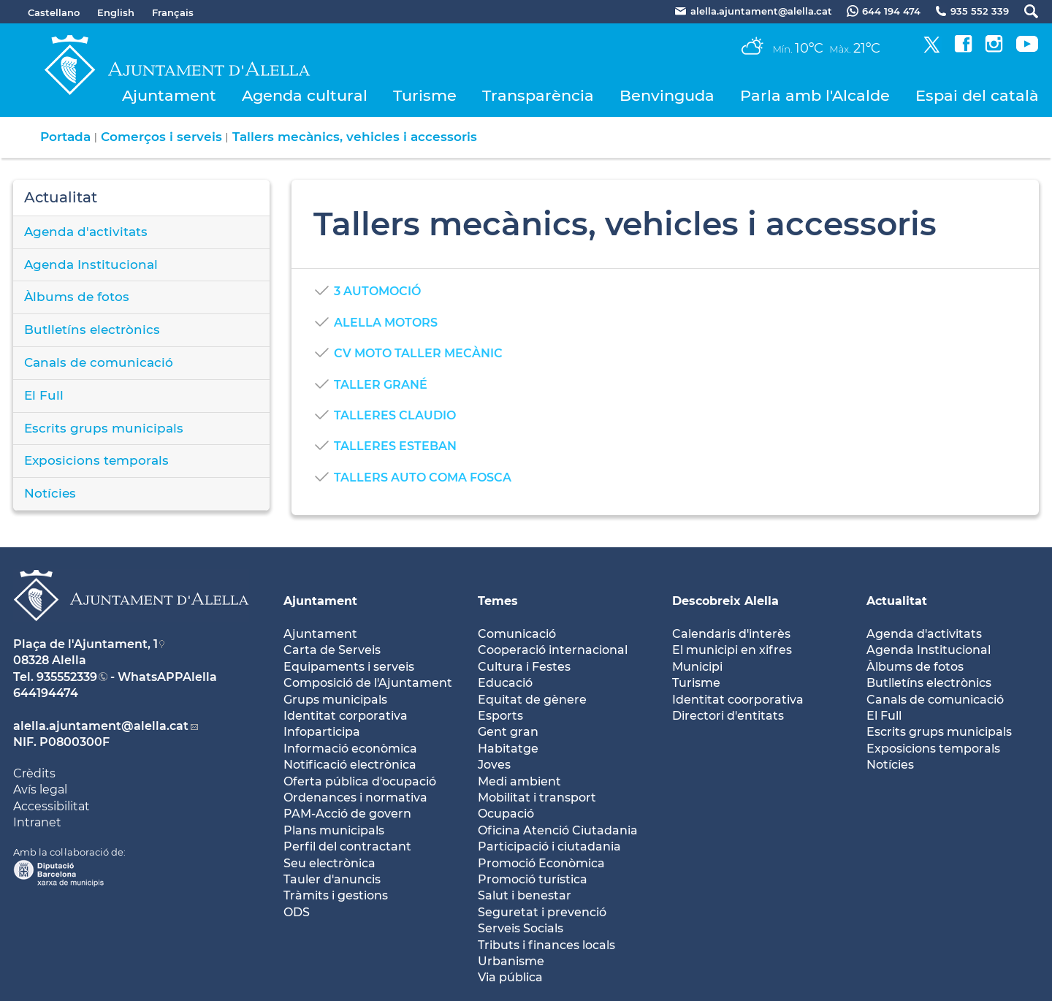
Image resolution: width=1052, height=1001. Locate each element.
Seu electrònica (329, 863)
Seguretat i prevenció (542, 912)
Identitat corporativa (345, 716)
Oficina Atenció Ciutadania (558, 830)
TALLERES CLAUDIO (395, 415)
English (115, 12)
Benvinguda (667, 95)
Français (173, 12)
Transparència (538, 95)
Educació (505, 683)
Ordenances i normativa (355, 797)
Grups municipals (335, 700)
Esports (500, 716)
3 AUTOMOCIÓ (377, 291)
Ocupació (506, 814)
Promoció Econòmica (541, 863)
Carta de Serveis (332, 650)
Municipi (697, 667)
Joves (494, 765)
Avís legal (40, 789)
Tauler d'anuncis (332, 879)
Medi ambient (519, 781)
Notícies (50, 493)
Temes (498, 601)
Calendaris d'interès (731, 634)
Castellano (54, 12)
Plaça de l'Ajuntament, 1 (85, 644)
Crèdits (34, 773)
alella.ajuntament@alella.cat (100, 726)
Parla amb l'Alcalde (815, 95)
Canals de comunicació (98, 362)
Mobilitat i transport (537, 797)
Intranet (37, 822)
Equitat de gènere (532, 700)
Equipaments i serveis (348, 667)
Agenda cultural (304, 95)
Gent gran (508, 732)
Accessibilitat (51, 806)
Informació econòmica (350, 748)
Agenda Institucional (91, 264)
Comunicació (517, 634)
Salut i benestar (524, 895)
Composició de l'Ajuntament (367, 683)
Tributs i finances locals (546, 945)
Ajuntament (169, 95)
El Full (44, 395)
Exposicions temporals (96, 460)
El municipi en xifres (732, 650)
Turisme (425, 95)
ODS (296, 912)
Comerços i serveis (161, 136)
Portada (65, 136)
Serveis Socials (520, 928)
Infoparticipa (321, 732)
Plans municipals (333, 830)
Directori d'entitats (728, 716)
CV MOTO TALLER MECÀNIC (418, 353)
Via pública (510, 977)
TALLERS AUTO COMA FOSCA (422, 477)
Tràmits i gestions (335, 895)
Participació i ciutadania (549, 846)
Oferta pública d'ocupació (359, 781)
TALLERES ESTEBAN (395, 446)
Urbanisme (511, 961)
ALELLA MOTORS (386, 323)
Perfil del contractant (347, 846)
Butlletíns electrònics (92, 329)
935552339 (67, 677)
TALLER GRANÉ (380, 385)
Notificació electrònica (349, 765)
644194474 (45, 693)
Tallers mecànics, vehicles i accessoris (354, 136)
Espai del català (977, 95)
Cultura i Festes (524, 667)
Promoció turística (532, 879)
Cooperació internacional (553, 650)
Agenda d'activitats (86, 231)
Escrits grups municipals (103, 428)
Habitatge (508, 748)
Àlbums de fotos (76, 296)
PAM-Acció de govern (347, 814)
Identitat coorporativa (738, 700)
